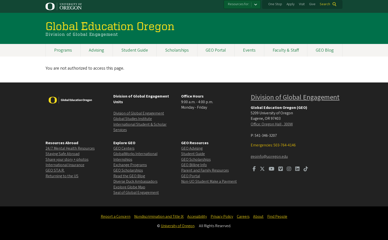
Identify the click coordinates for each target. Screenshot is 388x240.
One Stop (275, 4)
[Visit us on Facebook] (254, 169)
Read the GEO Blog (129, 176)
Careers (243, 216)
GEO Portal (216, 50)
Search (325, 4)
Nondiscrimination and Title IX (159, 216)
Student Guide (134, 50)
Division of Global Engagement (138, 113)
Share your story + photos (67, 159)
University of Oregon (177, 226)
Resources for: (238, 4)
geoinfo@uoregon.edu (269, 156)
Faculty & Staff (286, 50)
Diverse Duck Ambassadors (135, 181)
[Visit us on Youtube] (271, 169)
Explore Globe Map (129, 187)
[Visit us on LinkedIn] (297, 169)
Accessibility (197, 216)
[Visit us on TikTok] (306, 169)
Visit (302, 4)
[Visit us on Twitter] (262, 169)
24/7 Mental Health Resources (70, 148)
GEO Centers (123, 148)
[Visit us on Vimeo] (280, 169)
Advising (96, 50)
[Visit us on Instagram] (289, 169)
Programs (63, 50)
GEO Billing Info (194, 165)
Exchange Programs (130, 165)
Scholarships (177, 50)
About (258, 216)
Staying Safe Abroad (62, 154)
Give (312, 4)
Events (249, 50)
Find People (277, 216)
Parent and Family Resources (205, 170)
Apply (290, 4)
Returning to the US (62, 176)
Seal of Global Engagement (136, 192)
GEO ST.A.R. (55, 170)
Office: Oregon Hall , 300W (272, 124)
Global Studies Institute (132, 118)
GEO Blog (325, 50)
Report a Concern (115, 216)
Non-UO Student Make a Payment (209, 181)
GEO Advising (192, 148)
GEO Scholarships (128, 170)
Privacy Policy (222, 216)
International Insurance (65, 165)
